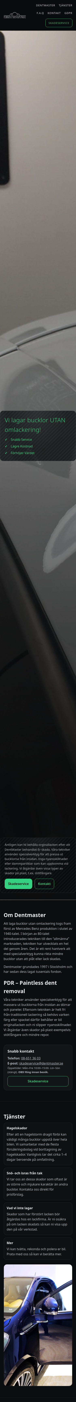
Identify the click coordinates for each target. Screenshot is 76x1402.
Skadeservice (58, 23)
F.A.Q (40, 13)
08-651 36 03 (31, 1058)
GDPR (68, 13)
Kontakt (54, 13)
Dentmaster (45, 5)
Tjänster (65, 5)
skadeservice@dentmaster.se (41, 1063)
